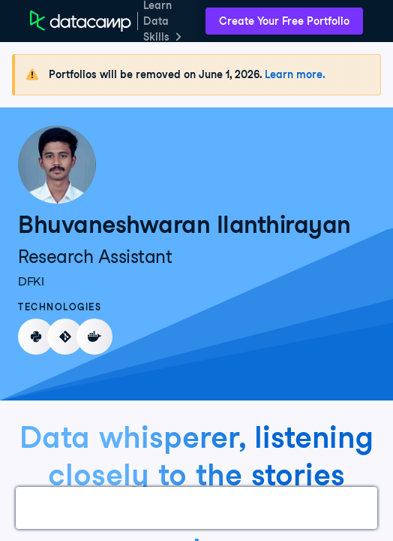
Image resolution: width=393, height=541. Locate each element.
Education (270, 507)
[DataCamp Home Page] (80, 21)
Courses (109, 507)
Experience (187, 507)
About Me (350, 507)
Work (48, 507)
